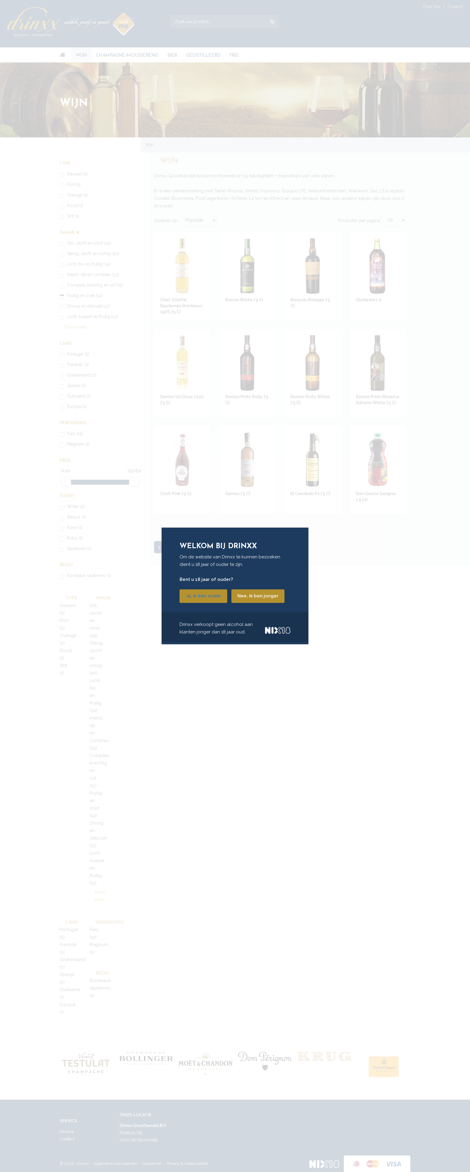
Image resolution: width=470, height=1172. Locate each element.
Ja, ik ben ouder (203, 596)
